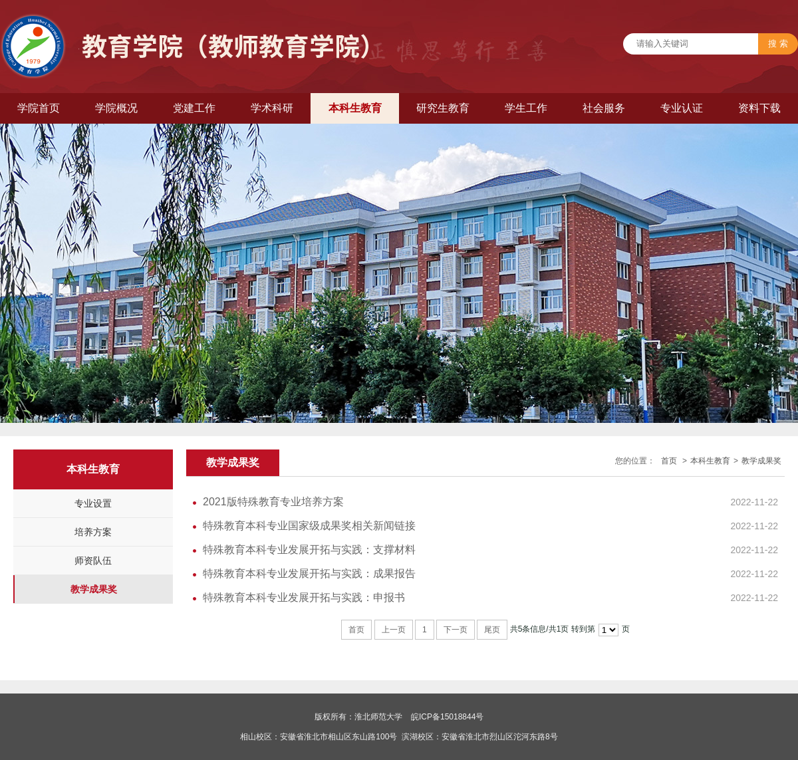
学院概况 (116, 108)
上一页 (394, 629)
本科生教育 (355, 108)
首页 (669, 460)
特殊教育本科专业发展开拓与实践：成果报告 (309, 573)
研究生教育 (442, 108)
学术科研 (272, 108)
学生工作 (526, 108)
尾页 (492, 629)
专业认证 (681, 108)
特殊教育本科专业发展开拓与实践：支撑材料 (309, 549)
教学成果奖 (93, 589)
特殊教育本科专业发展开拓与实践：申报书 (304, 597)
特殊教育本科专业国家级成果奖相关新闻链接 (309, 525)
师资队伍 (93, 560)
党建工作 (194, 108)
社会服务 (604, 108)
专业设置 (93, 503)
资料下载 (759, 108)
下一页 (455, 629)
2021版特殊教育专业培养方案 (273, 501)
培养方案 (93, 532)
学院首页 (38, 108)
